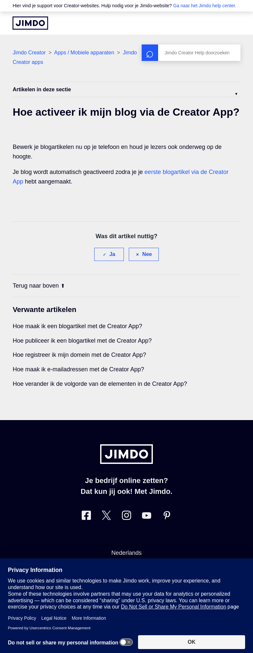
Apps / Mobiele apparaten (84, 52)
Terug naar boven (39, 285)
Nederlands (126, 553)
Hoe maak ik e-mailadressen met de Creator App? (78, 369)
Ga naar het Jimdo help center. (204, 5)
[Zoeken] (191, 52)
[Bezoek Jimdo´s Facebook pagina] (86, 517)
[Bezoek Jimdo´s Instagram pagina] (126, 517)
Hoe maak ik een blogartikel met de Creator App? (77, 326)
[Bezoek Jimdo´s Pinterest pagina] (166, 517)
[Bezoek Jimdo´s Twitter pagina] (106, 517)
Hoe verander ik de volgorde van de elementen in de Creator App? (100, 384)
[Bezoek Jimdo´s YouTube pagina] (146, 517)
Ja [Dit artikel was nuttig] (112, 254)
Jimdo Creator (29, 52)
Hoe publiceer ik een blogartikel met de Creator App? (82, 340)
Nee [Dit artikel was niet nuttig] (147, 254)
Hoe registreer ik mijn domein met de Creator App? (79, 355)
